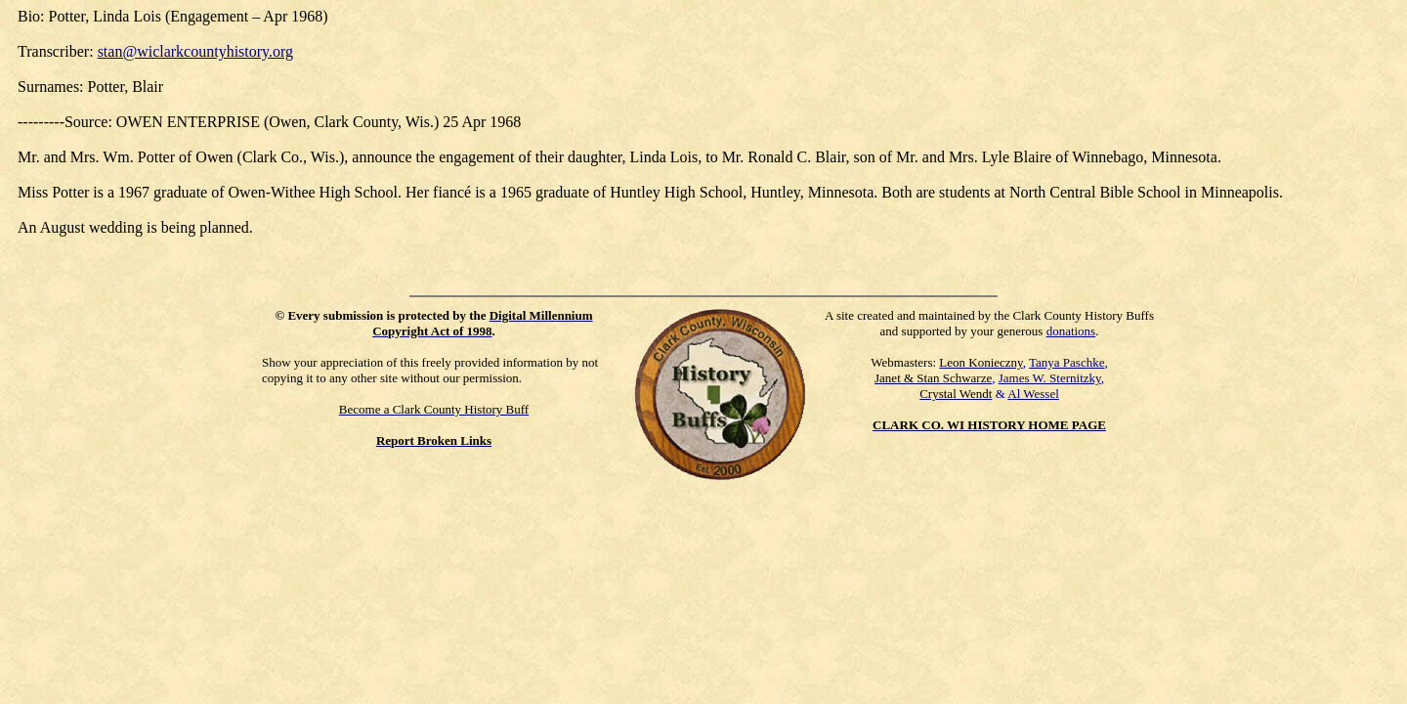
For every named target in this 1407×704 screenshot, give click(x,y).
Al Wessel (1033, 393)
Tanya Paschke (1066, 362)
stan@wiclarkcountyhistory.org (195, 51)
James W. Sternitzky (1050, 378)
